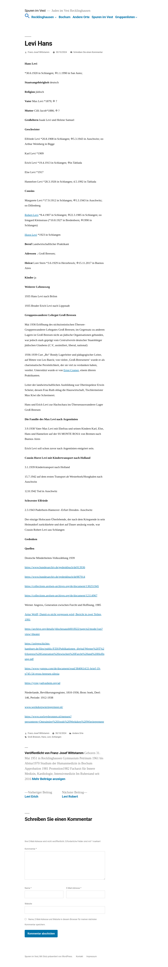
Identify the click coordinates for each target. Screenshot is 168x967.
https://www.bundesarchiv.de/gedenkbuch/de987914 (55, 577)
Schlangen (56, 737)
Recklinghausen (42, 17)
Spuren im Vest (35, 10)
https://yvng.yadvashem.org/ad (42, 683)
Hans (43, 737)
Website (28, 903)
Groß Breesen (34, 737)
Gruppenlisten (125, 17)
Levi (49, 737)
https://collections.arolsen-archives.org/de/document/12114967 (61, 595)
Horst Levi (31, 235)
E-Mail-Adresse (73, 888)
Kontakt (79, 956)
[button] (27, 17)
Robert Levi (31, 215)
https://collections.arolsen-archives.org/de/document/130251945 (62, 586)
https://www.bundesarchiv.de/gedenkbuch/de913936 (55, 567)
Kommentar (31, 849)
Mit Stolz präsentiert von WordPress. (56, 956)
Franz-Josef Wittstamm (38, 52)
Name (28, 888)
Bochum (64, 17)
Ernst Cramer (71, 370)
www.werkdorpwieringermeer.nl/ (44, 707)
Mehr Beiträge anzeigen (48, 779)
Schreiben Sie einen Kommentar (88, 52)
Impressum (91, 956)
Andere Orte (81, 17)
